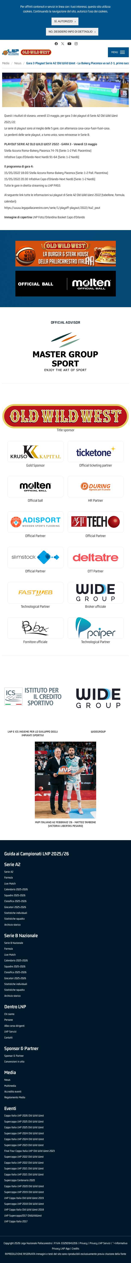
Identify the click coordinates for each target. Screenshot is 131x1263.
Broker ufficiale (95, 607)
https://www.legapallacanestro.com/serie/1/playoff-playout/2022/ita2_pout (52, 208)
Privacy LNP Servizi (100, 1243)
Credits (75, 1248)
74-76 (54, 150)
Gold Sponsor (35, 465)
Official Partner (35, 536)
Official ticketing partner (95, 465)
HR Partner (95, 500)
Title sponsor (65, 430)
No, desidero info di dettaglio (71, 31)
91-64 (53, 157)
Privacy (83, 1243)
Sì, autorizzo (63, 21)
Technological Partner (35, 607)
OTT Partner (95, 571)
